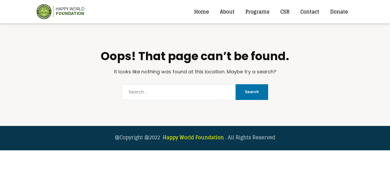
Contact (309, 11)
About (227, 11)
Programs (257, 11)
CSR (285, 11)
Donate (339, 11)
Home (201, 11)
